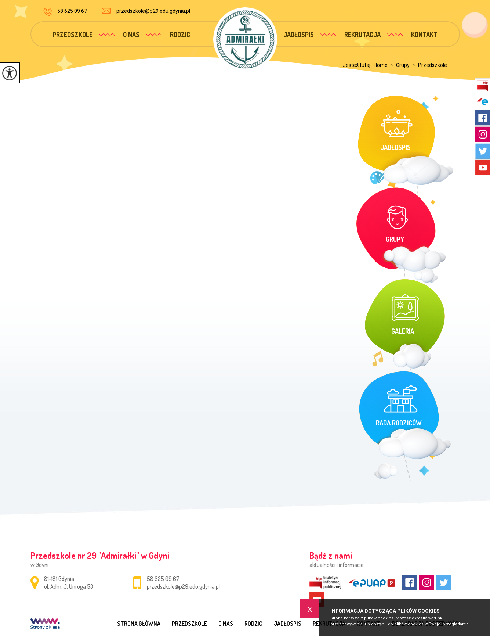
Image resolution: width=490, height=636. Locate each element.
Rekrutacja (362, 34)
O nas (131, 34)
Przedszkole (72, 34)
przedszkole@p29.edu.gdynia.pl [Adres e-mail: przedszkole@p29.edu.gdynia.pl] (183, 586)
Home (381, 65)
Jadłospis (298, 34)
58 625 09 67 (65, 11)
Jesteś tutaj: (358, 65)
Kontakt (424, 34)
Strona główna (138, 623)
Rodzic (180, 34)
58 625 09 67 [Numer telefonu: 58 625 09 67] (163, 578)
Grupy (399, 65)
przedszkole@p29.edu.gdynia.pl (146, 11)
